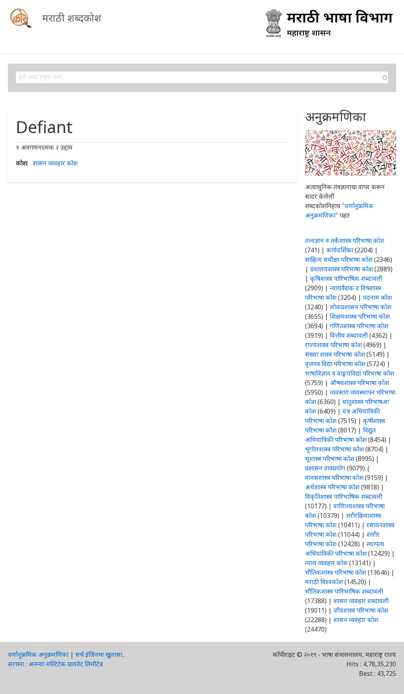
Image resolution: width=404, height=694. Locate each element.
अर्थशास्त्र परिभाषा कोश (332, 487)
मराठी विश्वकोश (324, 581)
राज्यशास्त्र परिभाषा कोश (333, 344)
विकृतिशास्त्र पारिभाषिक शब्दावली (343, 496)
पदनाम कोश (377, 297)
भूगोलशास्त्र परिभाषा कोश (334, 449)
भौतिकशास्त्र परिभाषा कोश (335, 572)
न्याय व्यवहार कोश (326, 563)
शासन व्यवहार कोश (55, 163)
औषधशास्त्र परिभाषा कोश (359, 382)
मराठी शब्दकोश (71, 18)
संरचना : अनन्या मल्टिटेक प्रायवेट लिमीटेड (55, 664)
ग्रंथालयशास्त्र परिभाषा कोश (341, 269)
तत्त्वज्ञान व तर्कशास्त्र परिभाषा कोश (344, 240)
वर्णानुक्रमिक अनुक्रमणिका (38, 654)
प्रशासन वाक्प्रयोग (325, 468)
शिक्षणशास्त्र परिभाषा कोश (360, 316)
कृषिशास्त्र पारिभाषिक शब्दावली (346, 278)
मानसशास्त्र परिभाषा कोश (334, 477)
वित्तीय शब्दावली (349, 335)
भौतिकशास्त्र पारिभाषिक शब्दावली (344, 591)
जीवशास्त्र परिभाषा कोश (360, 610)
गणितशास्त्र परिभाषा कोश (359, 326)
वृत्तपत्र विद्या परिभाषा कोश (335, 363)
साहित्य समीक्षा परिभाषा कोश (338, 259)
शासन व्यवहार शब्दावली (361, 600)
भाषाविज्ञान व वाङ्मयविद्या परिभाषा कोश (349, 373)
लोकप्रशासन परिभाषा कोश (360, 307)
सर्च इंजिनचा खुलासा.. (100, 654)
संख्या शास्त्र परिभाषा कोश (335, 354)
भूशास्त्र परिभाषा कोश (329, 458)
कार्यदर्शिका (339, 250)
